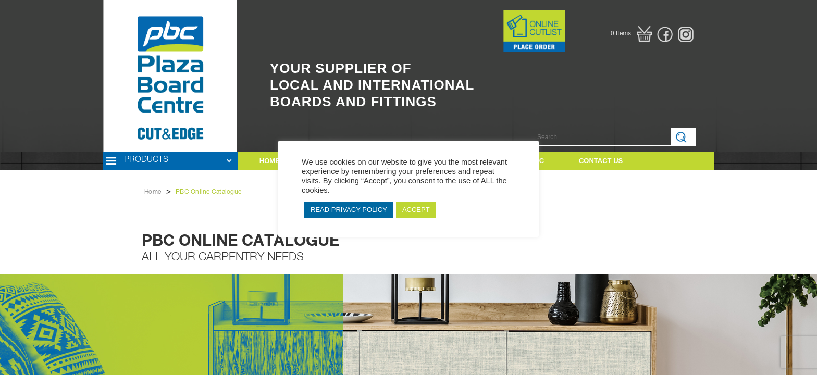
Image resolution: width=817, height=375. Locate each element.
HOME (269, 161)
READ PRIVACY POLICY (349, 210)
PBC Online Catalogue (208, 192)
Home (152, 192)
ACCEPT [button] (416, 210)
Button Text (487, 15)
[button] (631, 33)
